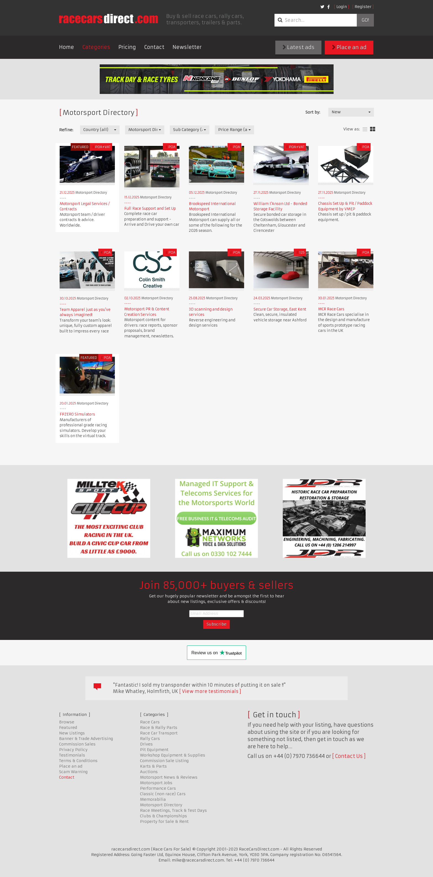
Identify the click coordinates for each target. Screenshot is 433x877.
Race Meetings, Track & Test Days (173, 810)
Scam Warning (73, 771)
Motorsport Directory (161, 804)
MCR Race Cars (331, 309)
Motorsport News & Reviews (168, 777)
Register (363, 6)
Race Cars (150, 722)
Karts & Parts (153, 766)
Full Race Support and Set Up (150, 208)
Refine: (66, 129)
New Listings (72, 733)
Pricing (127, 47)
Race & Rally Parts (158, 727)
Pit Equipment (154, 749)
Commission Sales (77, 744)
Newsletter (187, 47)
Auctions (149, 771)
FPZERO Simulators (77, 414)
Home (66, 47)
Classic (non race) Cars (163, 793)
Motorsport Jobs (156, 782)
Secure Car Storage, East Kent (280, 309)
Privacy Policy (73, 749)
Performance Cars (158, 788)
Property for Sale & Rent (164, 821)
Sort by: (312, 112)
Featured (68, 727)
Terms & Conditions (78, 760)
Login (341, 6)
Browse (66, 722)
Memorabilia (153, 799)
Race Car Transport (159, 733)
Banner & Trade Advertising (86, 738)
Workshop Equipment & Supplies (172, 755)
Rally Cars (150, 738)
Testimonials (72, 755)
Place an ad (349, 47)
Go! (365, 20)
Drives (146, 744)
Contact (154, 47)
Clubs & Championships (163, 815)
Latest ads (298, 47)
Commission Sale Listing (164, 760)
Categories (96, 47)
